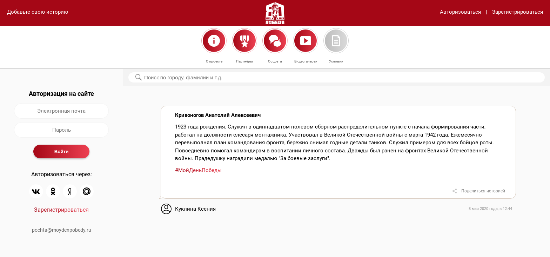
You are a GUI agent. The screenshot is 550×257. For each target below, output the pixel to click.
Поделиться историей (483, 191)
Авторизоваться (460, 12)
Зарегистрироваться (517, 12)
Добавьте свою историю (37, 12)
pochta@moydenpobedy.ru (61, 230)
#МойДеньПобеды (198, 170)
